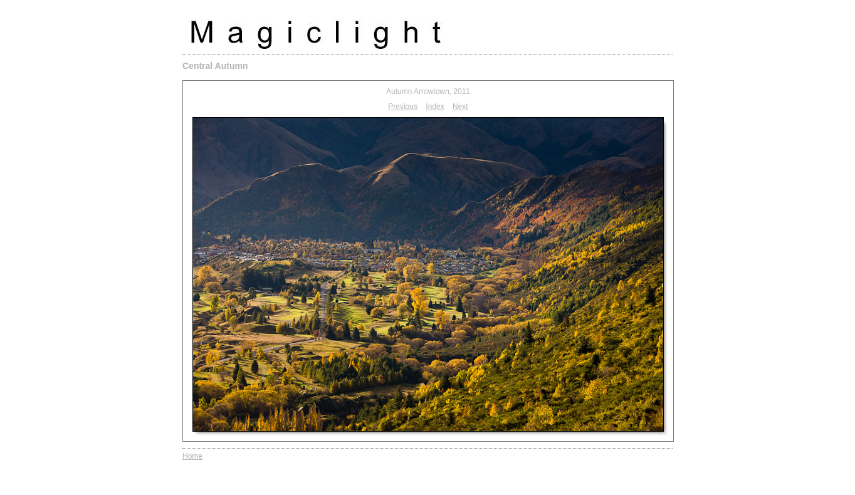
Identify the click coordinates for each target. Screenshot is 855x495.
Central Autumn (215, 66)
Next (460, 106)
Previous (402, 106)
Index (435, 106)
